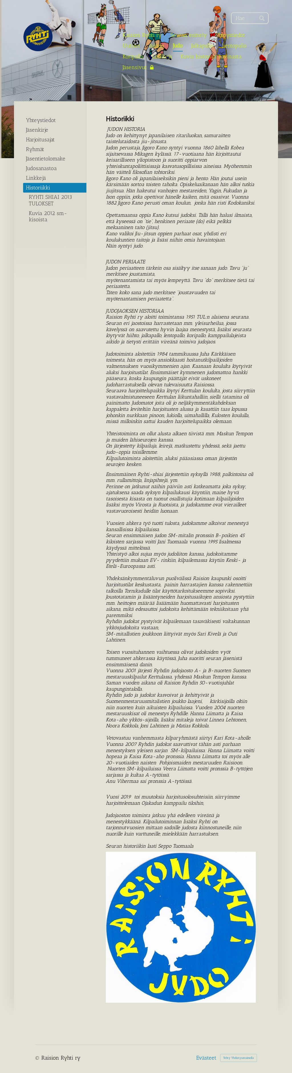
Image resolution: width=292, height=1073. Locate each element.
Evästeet (206, 1058)
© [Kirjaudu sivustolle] (38, 1058)
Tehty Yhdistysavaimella (238, 1058)
